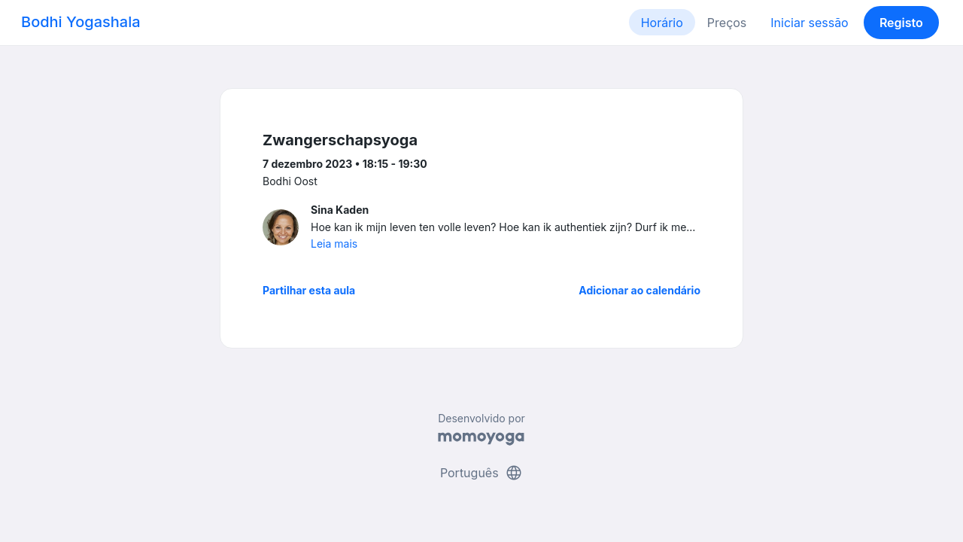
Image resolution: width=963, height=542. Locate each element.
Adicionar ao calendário (639, 290)
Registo (901, 22)
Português (481, 473)
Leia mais (334, 243)
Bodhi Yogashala (81, 22)
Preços (726, 22)
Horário (662, 22)
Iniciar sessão (809, 22)
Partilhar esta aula (309, 290)
